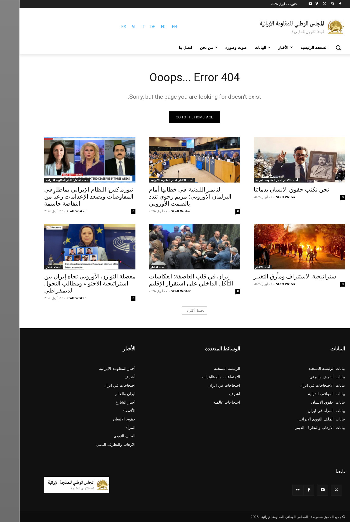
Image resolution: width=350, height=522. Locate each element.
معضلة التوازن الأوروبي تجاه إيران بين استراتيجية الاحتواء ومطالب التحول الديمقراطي (70, 283)
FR (144, 26)
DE (133, 26)
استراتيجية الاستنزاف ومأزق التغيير (276, 276)
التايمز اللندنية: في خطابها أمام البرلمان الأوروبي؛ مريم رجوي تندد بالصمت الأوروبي (171, 196)
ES (104, 26)
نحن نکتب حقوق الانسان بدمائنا (272, 189)
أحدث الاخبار (243, 267)
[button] (319, 47)
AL (114, 26)
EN (155, 26)
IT (124, 26)
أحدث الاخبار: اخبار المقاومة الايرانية (257, 180)
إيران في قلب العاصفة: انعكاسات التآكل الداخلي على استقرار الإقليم (172, 280)
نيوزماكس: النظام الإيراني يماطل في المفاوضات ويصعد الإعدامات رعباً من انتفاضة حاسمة (69, 196)
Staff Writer (266, 197)
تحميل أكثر (176, 310)
